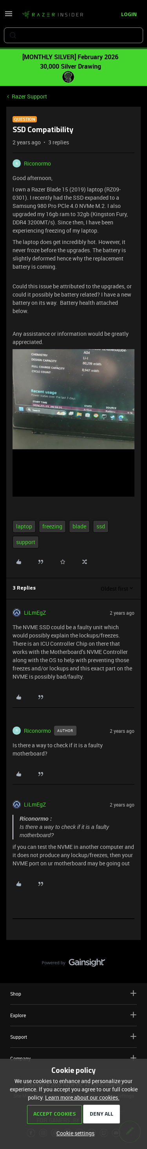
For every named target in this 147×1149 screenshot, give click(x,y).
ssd (100, 526)
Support (73, 1036)
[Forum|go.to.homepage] (52, 15)
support (25, 542)
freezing (52, 526)
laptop (24, 526)
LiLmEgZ (35, 612)
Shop (73, 993)
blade (79, 526)
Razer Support (29, 96)
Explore (73, 1015)
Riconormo (37, 163)
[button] (8, 16)
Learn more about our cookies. (82, 1097)
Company (73, 1058)
